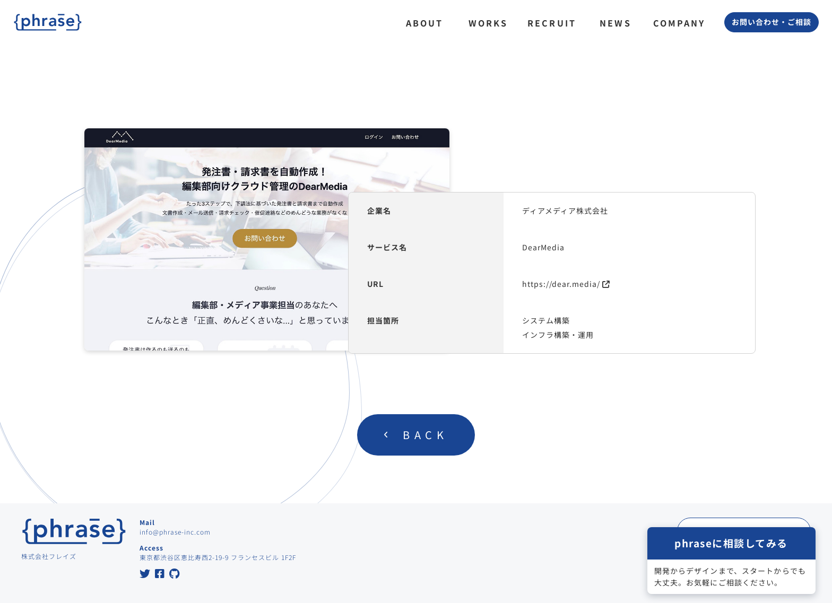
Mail (147, 522)
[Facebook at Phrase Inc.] (160, 574)
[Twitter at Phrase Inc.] (145, 574)
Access (151, 547)
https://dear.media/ (561, 283)
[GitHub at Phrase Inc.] (174, 574)
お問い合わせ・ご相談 (771, 21)
